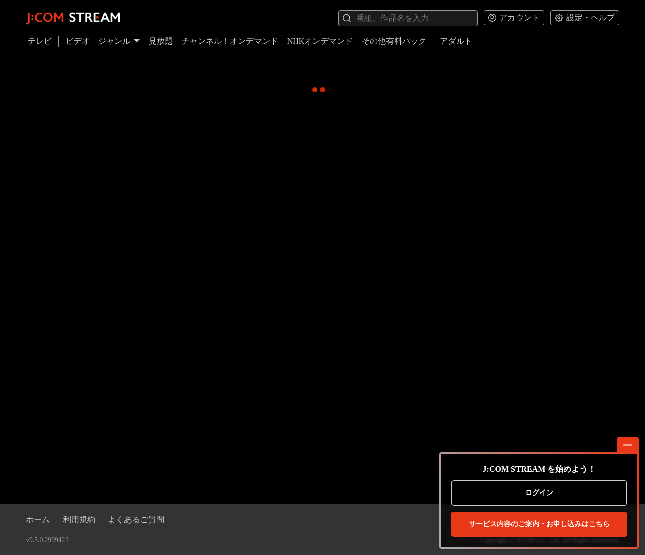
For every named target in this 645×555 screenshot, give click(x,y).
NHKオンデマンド (320, 41)
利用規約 (79, 519)
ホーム (38, 519)
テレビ (40, 41)
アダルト (456, 41)
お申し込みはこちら (539, 524)
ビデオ (78, 41)
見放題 (161, 41)
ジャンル (119, 41)
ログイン (539, 493)
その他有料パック (394, 41)
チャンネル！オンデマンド (229, 41)
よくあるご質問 (136, 519)
